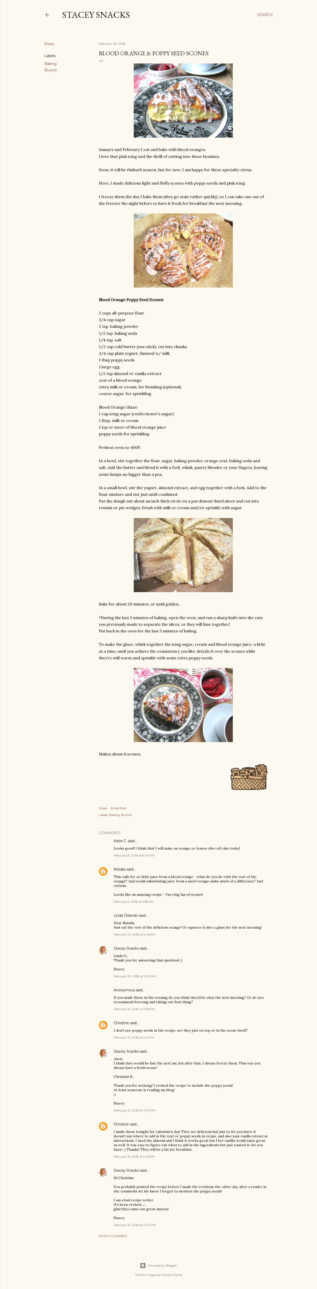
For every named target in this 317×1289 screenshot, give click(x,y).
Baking (50, 64)
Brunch (50, 70)
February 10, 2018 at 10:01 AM (135, 976)
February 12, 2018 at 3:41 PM (134, 1037)
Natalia (120, 869)
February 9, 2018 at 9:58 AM (134, 901)
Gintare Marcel (171, 1275)
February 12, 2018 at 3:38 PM (134, 1009)
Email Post (118, 808)
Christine (121, 1023)
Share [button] (49, 44)
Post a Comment (113, 1236)
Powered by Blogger (158, 1265)
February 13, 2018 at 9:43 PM (134, 1156)
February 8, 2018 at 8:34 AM (134, 855)
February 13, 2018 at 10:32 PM (135, 1225)
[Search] (265, 15)
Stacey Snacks (96, 15)
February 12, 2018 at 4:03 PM (134, 1110)
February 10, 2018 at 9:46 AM (134, 934)
